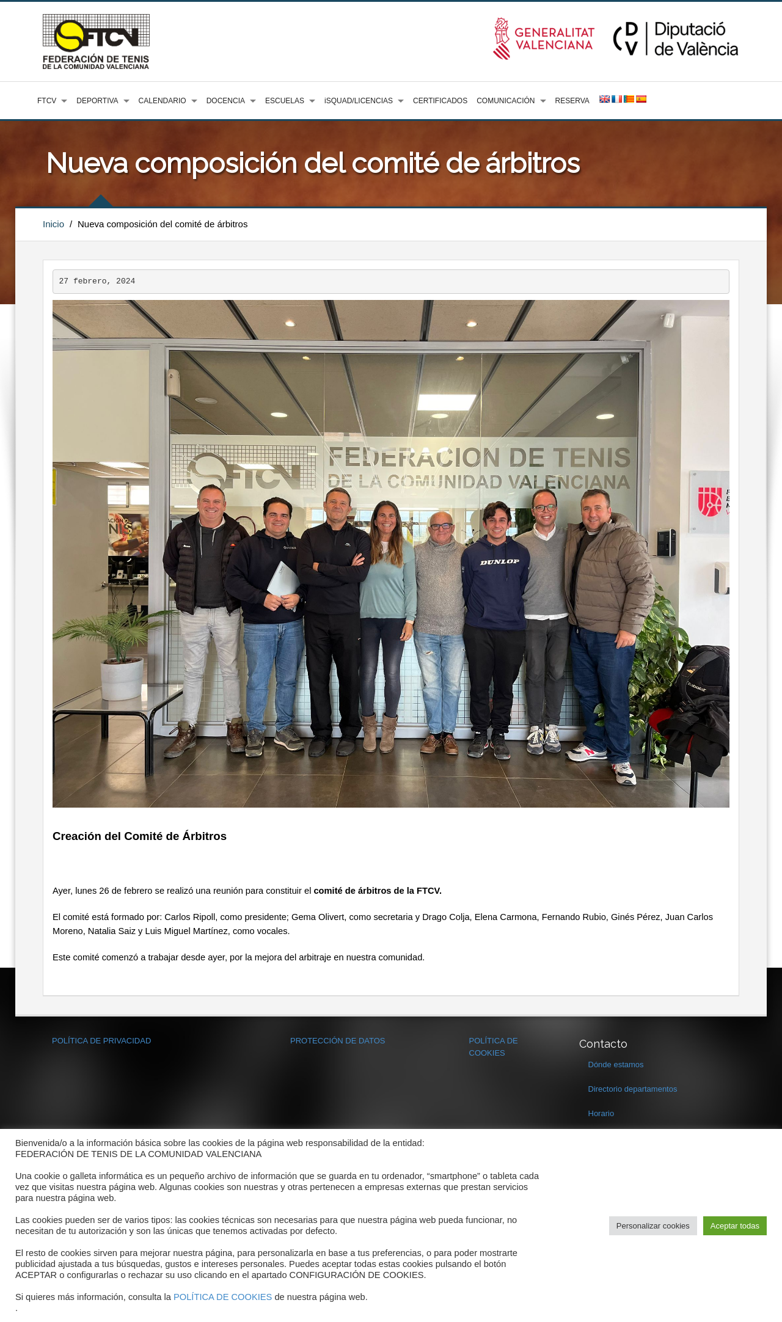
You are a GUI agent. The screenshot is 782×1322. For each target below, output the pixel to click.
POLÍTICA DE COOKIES (223, 1297)
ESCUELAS (284, 101)
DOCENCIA (225, 101)
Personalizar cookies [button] (653, 1225)
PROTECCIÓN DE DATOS (338, 1040)
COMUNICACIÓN (506, 101)
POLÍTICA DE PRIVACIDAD (101, 1040)
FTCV (46, 101)
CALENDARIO (162, 101)
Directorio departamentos (633, 1089)
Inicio (53, 224)
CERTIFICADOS (440, 101)
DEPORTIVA (97, 101)
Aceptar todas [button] (735, 1225)
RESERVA (572, 101)
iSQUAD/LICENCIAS (358, 101)
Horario (601, 1113)
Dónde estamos (616, 1064)
